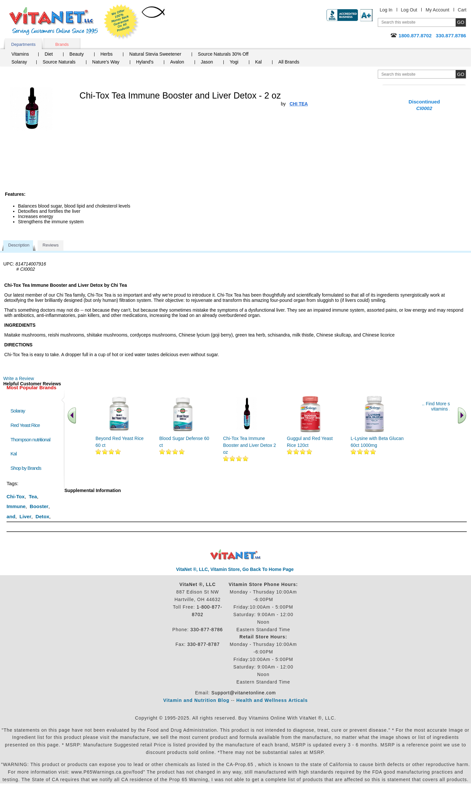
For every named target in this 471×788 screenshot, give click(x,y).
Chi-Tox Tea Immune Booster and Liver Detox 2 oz (249, 445)
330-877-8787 (203, 644)
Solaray (19, 61)
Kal (258, 61)
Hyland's (144, 61)
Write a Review (18, 378)
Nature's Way (105, 61)
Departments (23, 44)
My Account (437, 9)
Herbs (106, 54)
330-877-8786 (206, 629)
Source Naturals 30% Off (223, 54)
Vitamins (20, 54)
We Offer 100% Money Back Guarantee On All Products (121, 22)
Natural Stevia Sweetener (155, 54)
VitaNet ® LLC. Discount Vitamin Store (235, 554)
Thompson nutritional (30, 439)
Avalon (177, 61)
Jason (207, 61)
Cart (462, 9)
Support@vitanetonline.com (243, 692)
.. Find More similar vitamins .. (441, 406)
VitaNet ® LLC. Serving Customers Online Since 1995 (53, 21)
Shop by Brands (27, 468)
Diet (48, 54)
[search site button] (461, 74)
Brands (62, 44)
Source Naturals (59, 61)
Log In (386, 9)
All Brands (288, 61)
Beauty (76, 54)
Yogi (234, 61)
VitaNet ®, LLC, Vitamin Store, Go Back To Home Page (235, 569)
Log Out (409, 9)
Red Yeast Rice (25, 425)
